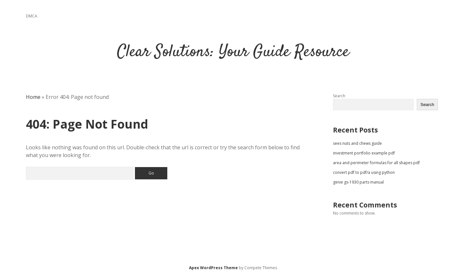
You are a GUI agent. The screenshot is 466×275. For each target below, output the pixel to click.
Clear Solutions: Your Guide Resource (233, 52)
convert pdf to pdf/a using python (364, 172)
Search (339, 96)
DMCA (31, 16)
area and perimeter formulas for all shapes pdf (376, 162)
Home (33, 96)
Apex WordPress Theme (213, 267)
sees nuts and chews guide (357, 143)
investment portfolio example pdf (364, 153)
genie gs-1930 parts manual (358, 182)
